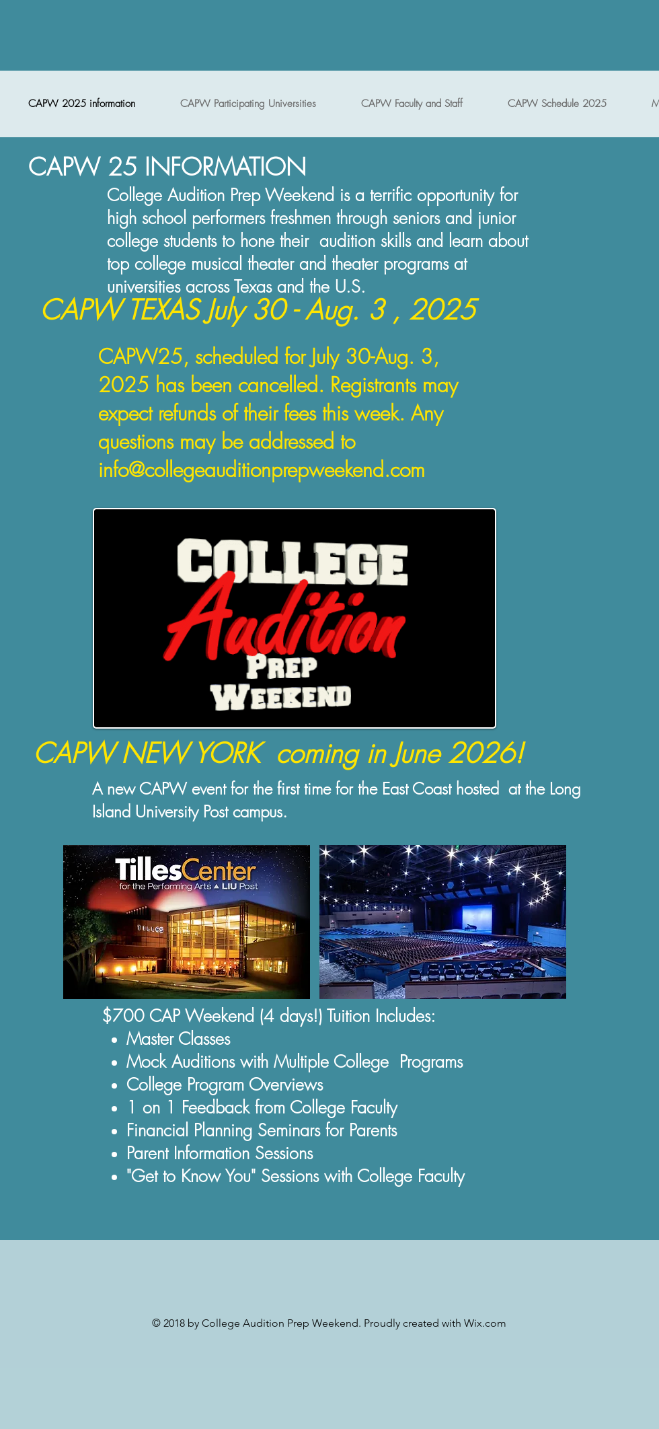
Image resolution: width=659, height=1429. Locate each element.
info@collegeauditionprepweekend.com (261, 469)
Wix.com (485, 1323)
